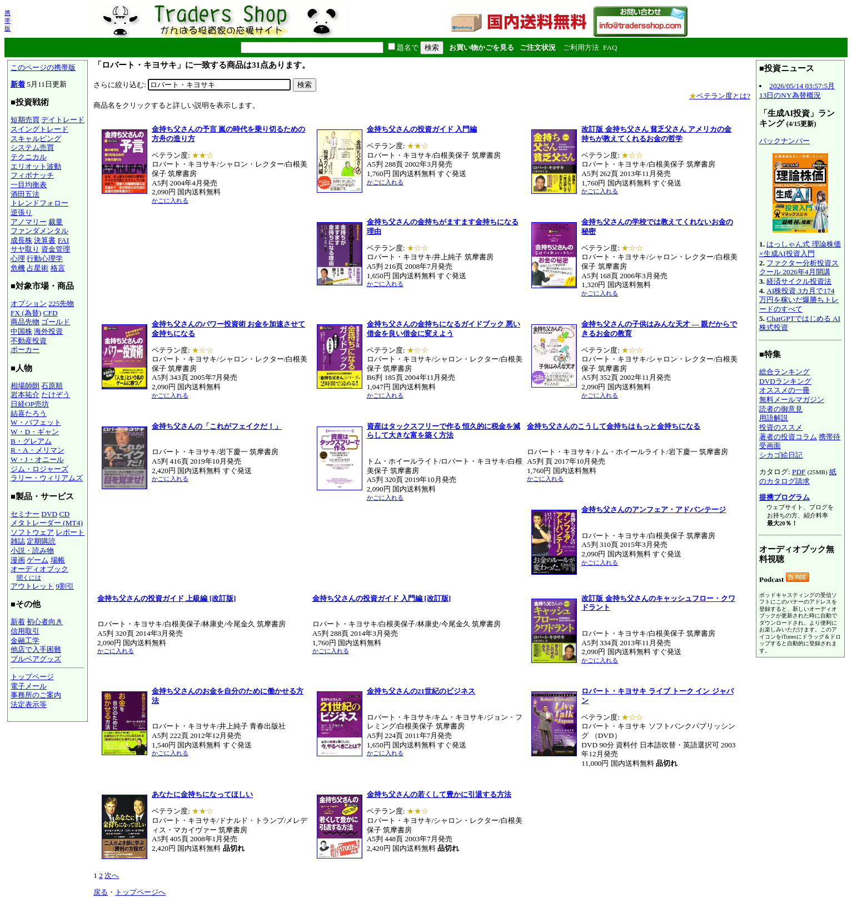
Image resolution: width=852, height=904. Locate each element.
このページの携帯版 (43, 67)
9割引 (65, 586)
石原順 (52, 385)
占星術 (37, 268)
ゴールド (55, 322)
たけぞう (55, 394)
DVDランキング (785, 381)
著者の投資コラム (788, 437)
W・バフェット (36, 422)
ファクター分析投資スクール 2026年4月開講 (799, 268)
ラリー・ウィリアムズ (47, 478)
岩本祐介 (25, 394)
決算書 (45, 240)
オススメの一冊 (784, 390)
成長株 (21, 240)
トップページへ (140, 892)
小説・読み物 (32, 550)
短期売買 (25, 119)
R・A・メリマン (37, 450)
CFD (50, 313)
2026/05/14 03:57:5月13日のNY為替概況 (797, 90)
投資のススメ (781, 427)
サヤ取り (25, 249)
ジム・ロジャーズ (39, 469)
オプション (29, 303)
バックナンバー (784, 141)
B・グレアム (31, 441)
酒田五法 (25, 194)
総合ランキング (784, 372)
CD (64, 514)
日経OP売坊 (30, 404)
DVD (49, 514)
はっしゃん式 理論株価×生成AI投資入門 (800, 249)
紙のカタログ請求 (797, 476)
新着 (18, 84)
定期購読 (41, 541)
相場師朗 (25, 385)
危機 (18, 268)
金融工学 (25, 640)
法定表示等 (29, 704)
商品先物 (25, 322)
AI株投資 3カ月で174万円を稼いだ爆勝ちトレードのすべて (799, 300)
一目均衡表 (29, 184)
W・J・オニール (37, 459)
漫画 (18, 560)
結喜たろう (29, 413)
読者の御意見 (781, 409)
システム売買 (32, 147)
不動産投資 (29, 341)
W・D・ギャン (35, 432)
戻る (100, 892)
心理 (18, 258)
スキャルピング (36, 138)
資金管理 (55, 249)
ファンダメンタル (39, 231)
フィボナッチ (32, 175)
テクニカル (29, 157)
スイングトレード (39, 129)
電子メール (29, 686)
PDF (798, 472)
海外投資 (48, 331)
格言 (58, 268)
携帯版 (7, 20)
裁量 (55, 222)
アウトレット (32, 586)
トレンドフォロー (39, 203)
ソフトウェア (32, 532)
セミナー (25, 514)
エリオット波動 (36, 166)
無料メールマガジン (791, 399)
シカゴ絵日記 (781, 455)
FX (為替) (26, 313)
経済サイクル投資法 (798, 281)
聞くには (29, 577)
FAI (63, 240)
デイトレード (62, 119)
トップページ (32, 676)
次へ (111, 875)
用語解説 (773, 418)
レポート (70, 532)
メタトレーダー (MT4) (47, 523)
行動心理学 (45, 258)
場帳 (58, 560)
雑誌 (18, 541)
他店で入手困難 (36, 649)
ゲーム (37, 560)
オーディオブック (39, 569)
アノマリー (29, 222)
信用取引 (25, 631)
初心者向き (45, 621)
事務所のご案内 (36, 695)
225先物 (61, 303)
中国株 (21, 331)
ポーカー (25, 349)
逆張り (21, 212)
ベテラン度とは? (719, 96)
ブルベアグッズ (36, 659)
